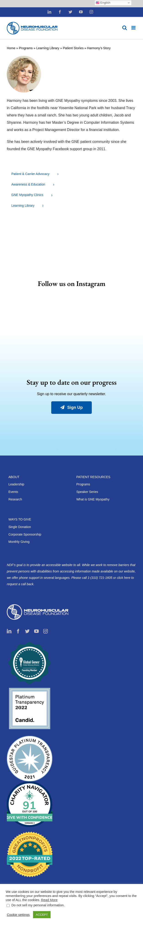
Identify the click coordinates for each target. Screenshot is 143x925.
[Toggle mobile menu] (133, 27)
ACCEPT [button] (42, 914)
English (103, 3)
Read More (49, 900)
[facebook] (18, 631)
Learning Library (47, 48)
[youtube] (36, 631)
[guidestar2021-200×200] (29, 737)
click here (124, 578)
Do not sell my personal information (37, 905)
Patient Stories (73, 48)
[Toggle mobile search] (124, 27)
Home (11, 48)
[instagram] (45, 631)
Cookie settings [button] (18, 915)
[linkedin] (9, 631)
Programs (26, 48)
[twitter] (27, 631)
